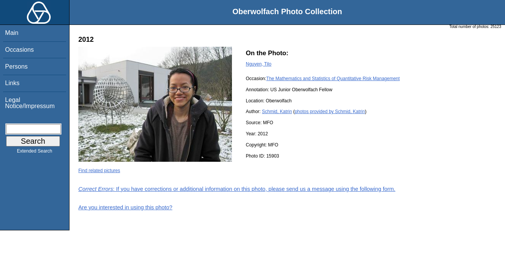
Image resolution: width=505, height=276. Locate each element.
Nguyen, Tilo (259, 64)
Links (12, 83)
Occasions (19, 49)
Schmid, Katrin (277, 111)
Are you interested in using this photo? (125, 207)
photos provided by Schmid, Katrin (330, 111)
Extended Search (34, 152)
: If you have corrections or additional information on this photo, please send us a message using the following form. (237, 189)
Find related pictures (99, 170)
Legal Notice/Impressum (30, 103)
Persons (16, 66)
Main (11, 33)
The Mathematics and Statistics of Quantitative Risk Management (333, 78)
